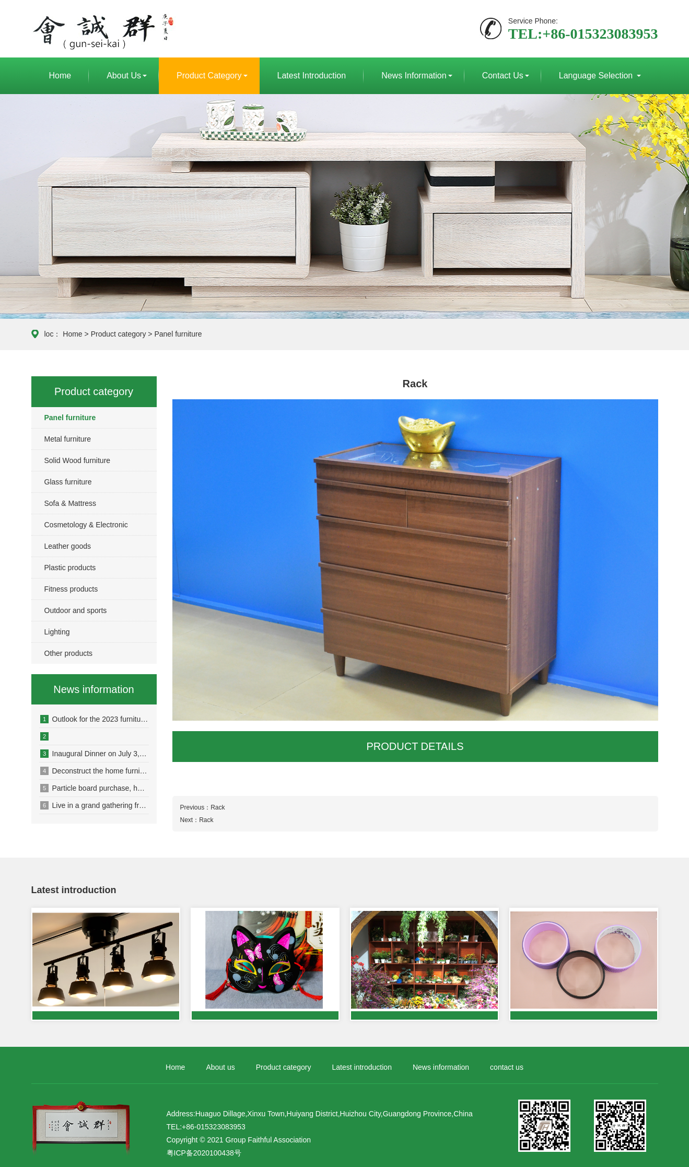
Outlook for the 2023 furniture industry (94, 719)
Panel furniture (178, 334)
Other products (68, 653)
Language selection (597, 75)
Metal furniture (67, 439)
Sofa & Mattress (70, 503)
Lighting (57, 632)
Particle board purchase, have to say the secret (94, 788)
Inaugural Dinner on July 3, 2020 (94, 753)
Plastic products (70, 567)
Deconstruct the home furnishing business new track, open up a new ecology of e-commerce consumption (94, 771)
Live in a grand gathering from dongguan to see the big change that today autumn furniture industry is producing (94, 805)
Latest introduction (311, 75)
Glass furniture (68, 482)
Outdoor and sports (75, 610)
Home (60, 75)
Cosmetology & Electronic (86, 525)
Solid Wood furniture (77, 460)
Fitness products (71, 589)
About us (124, 75)
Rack (218, 807)
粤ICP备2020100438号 (204, 1153)
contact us (502, 75)
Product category (209, 75)
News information (414, 75)
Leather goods (67, 546)
